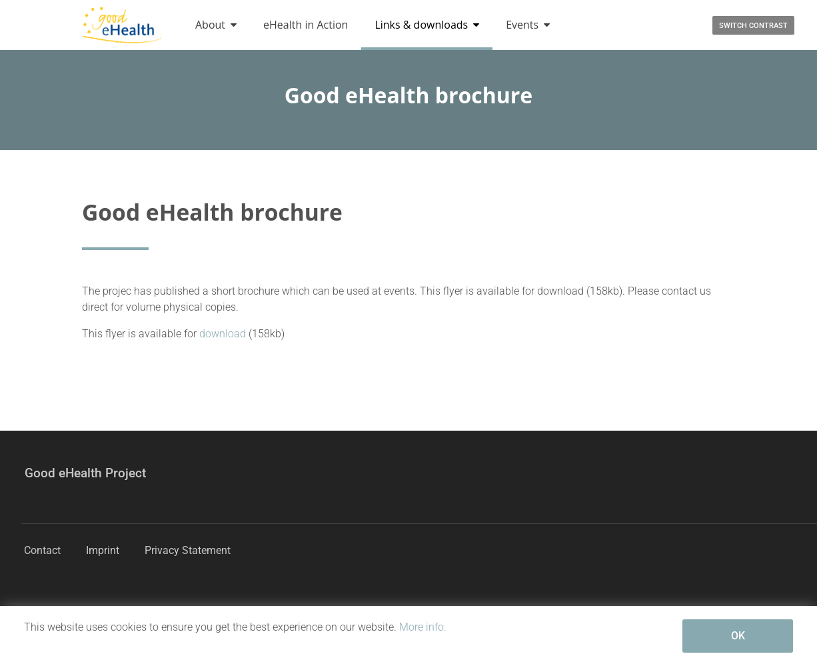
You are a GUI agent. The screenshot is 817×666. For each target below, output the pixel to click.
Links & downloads (427, 24)
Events (528, 24)
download (224, 333)
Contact (42, 550)
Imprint (102, 550)
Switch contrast (753, 25)
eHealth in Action (305, 24)
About (216, 24)
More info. (422, 627)
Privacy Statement (188, 550)
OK (738, 635)
